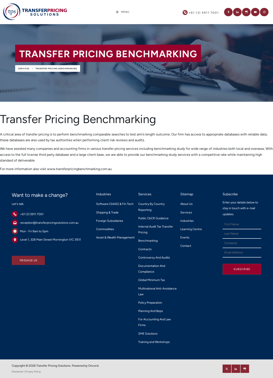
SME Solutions (148, 333)
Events (184, 237)
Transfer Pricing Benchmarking (56, 68)
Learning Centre (191, 229)
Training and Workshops (154, 342)
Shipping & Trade (107, 212)
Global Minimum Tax (151, 280)
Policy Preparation (150, 302)
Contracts (145, 249)
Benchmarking (148, 241)
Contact (185, 246)
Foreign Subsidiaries (109, 221)
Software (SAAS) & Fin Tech (115, 204)
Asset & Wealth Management (115, 237)
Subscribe (241, 269)
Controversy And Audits (154, 257)
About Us (186, 204)
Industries (187, 221)
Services (23, 68)
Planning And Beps (150, 311)
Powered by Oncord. (85, 366)
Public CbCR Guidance (153, 218)
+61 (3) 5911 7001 (32, 214)
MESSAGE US (20, 258)
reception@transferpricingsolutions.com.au (49, 223)
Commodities (105, 229)
